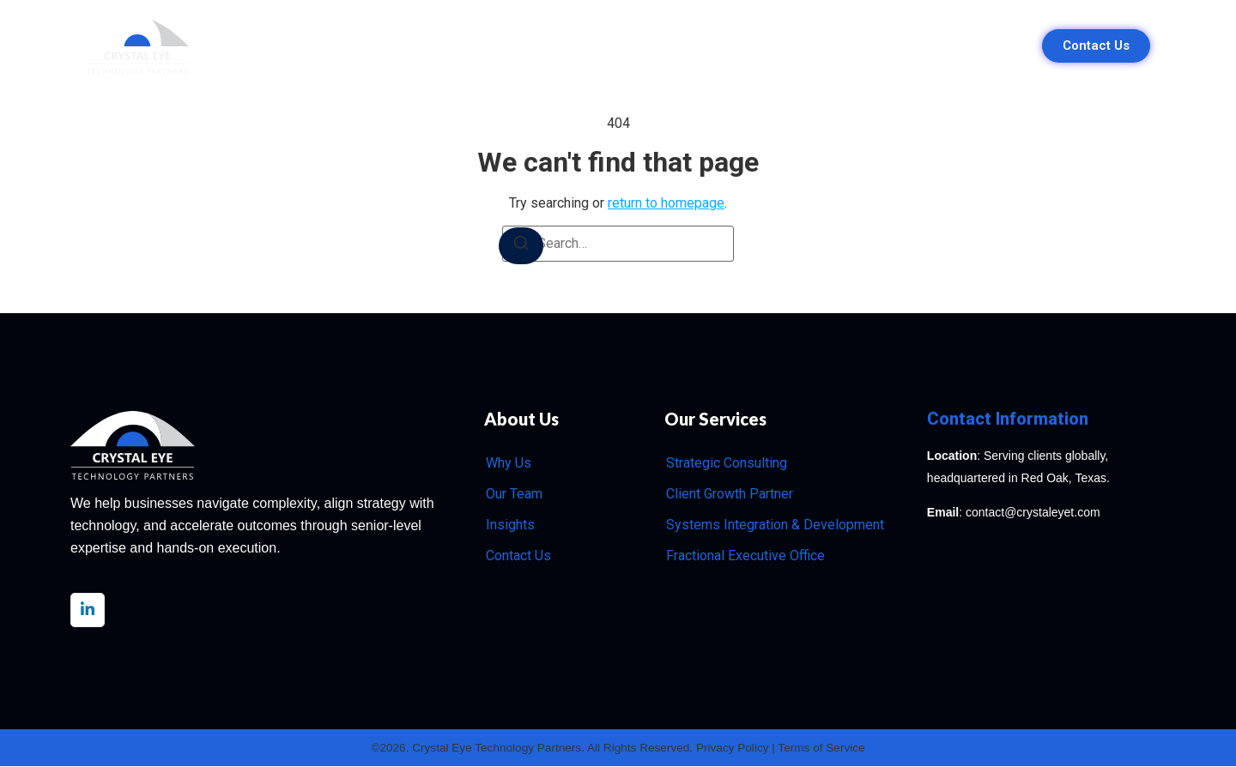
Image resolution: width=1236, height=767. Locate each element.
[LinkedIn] (87, 610)
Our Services (568, 46)
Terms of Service (827, 748)
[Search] (521, 245)
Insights (766, 46)
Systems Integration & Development (775, 524)
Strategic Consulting (726, 463)
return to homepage (666, 203)
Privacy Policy (736, 748)
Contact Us (518, 555)
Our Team (676, 46)
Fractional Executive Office (745, 555)
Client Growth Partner (729, 494)
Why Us (470, 46)
